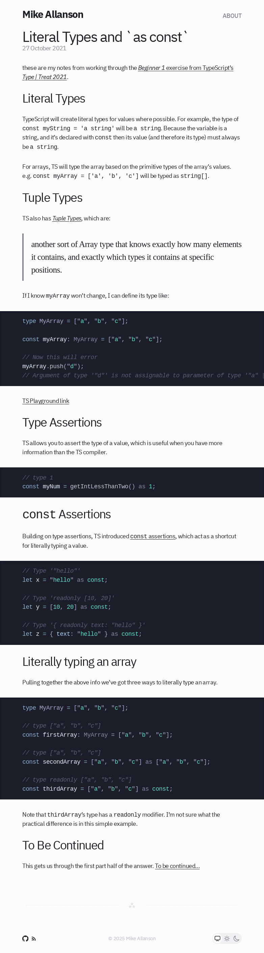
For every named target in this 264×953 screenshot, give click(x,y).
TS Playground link (45, 401)
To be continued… (177, 866)
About (232, 16)
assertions (152, 536)
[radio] (217, 938)
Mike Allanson (52, 14)
